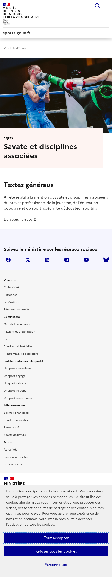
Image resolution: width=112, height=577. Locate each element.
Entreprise (10, 295)
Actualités (10, 450)
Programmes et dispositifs (21, 354)
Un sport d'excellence (18, 368)
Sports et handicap (16, 413)
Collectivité (11, 287)
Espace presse (13, 464)
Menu (106, 5)
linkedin (47, 259)
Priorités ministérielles (18, 346)
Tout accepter (56, 538)
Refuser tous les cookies (56, 551)
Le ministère (12, 317)
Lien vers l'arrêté (18, 219)
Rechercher (97, 5)
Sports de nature (15, 435)
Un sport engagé (14, 376)
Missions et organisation (19, 332)
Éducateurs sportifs (16, 310)
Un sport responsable (18, 398)
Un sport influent (15, 391)
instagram (66, 259)
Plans (7, 339)
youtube (86, 259)
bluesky (106, 259)
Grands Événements (17, 324)
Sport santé (11, 427)
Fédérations (11, 302)
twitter (27, 259)
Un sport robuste (15, 383)
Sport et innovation (16, 420)
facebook (8, 259)
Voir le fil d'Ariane (15, 48)
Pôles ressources (14, 405)
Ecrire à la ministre (16, 457)
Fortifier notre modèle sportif (23, 361)
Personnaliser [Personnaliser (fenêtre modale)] (56, 564)
